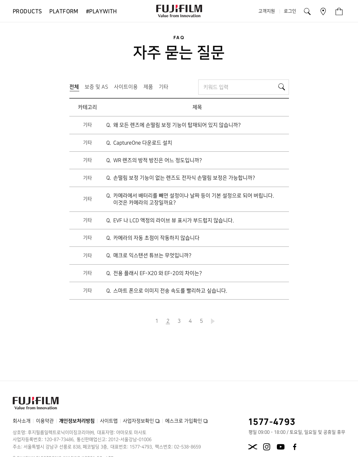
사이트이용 (126, 87)
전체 (75, 88)
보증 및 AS (96, 87)
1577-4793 (272, 421)
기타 (163, 87)
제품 (148, 87)
